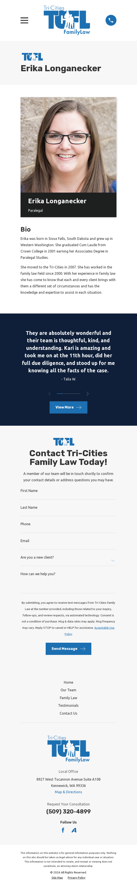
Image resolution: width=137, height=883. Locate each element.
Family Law (68, 698)
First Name (29, 490)
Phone (25, 524)
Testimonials (68, 705)
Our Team (68, 690)
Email (25, 540)
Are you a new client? (37, 557)
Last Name (29, 507)
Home (68, 682)
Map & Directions (68, 792)
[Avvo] (73, 830)
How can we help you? (38, 574)
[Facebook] (63, 830)
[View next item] (88, 394)
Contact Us (68, 713)
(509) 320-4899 (68, 811)
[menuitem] (57, 877)
